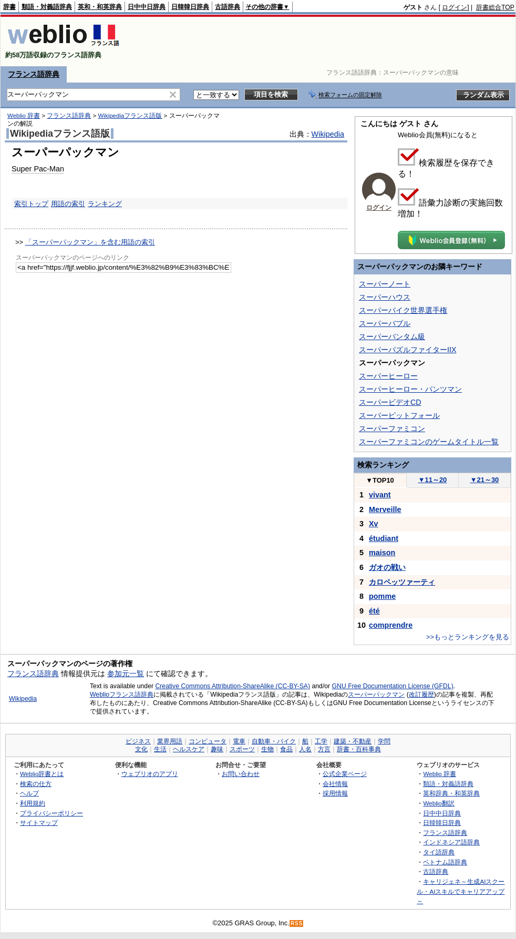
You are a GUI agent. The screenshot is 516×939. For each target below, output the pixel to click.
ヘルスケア (188, 749)
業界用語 (169, 741)
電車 (239, 741)
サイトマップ (39, 822)
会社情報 (335, 783)
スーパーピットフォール (399, 415)
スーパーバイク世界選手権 (403, 310)
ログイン (454, 7)
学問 (384, 741)
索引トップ (31, 204)
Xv (373, 523)
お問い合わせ (241, 773)
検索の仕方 (35, 783)
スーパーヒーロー (388, 376)
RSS (297, 923)
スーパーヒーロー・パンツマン (410, 389)
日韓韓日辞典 (190, 7)
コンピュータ (207, 741)
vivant (380, 495)
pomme (382, 596)
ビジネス (138, 741)
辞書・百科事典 (359, 749)
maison (382, 552)
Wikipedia (328, 134)
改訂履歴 (421, 694)
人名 (305, 749)
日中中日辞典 (147, 7)
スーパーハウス (384, 297)
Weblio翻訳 (438, 803)
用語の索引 (68, 204)
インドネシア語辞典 (451, 842)
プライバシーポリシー (51, 813)
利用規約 (32, 803)
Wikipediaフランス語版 (130, 116)
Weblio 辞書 (23, 116)
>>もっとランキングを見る (467, 637)
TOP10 (380, 480)
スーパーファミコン (392, 428)
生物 (267, 749)
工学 (321, 741)
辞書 (9, 7)
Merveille (385, 509)
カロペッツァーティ (402, 582)
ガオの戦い (387, 567)
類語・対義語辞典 (47, 7)
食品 (286, 749)
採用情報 (335, 793)
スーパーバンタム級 (392, 336)
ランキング (105, 204)
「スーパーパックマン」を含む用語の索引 (90, 242)
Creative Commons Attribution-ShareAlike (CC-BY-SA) (232, 686)
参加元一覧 (125, 673)
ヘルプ (29, 793)
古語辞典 (227, 7)
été (374, 611)
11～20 (432, 480)
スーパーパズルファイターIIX (407, 349)
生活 (160, 749)
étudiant (383, 538)
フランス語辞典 (33, 74)
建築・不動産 (352, 741)
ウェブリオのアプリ (149, 773)
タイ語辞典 (439, 852)
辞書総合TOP (495, 7)
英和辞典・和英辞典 (451, 793)
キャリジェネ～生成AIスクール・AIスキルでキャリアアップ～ (460, 891)
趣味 (217, 749)
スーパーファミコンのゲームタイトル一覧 (429, 441)
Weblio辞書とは (42, 773)
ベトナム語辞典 (445, 862)
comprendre (390, 625)
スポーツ (242, 749)
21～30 (484, 480)
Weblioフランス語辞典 (121, 694)
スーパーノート (384, 284)
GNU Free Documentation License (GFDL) (392, 686)
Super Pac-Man (38, 169)
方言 (324, 749)
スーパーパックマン (376, 694)
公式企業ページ (345, 773)
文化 (141, 749)
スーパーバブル (384, 323)
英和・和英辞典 (100, 7)
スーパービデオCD (390, 402)
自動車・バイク (274, 741)
